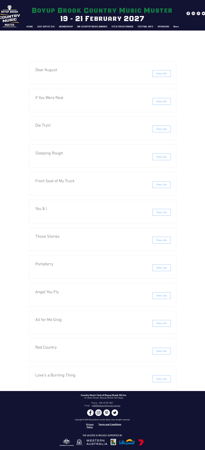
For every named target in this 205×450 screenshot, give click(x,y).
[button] (145, 27)
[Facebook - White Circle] (188, 13)
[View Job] (161, 73)
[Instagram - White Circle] (193, 13)
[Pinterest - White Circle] (198, 13)
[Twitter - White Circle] (115, 412)
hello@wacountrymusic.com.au (106, 405)
